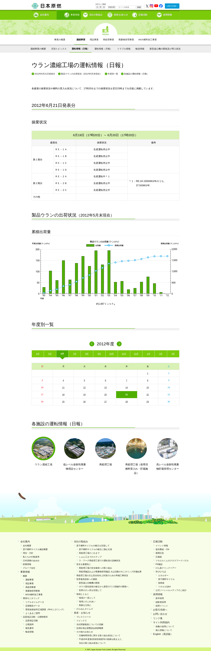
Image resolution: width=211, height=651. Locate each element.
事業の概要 (59, 38)
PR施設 (159, 563)
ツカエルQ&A (164, 585)
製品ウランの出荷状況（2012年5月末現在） (81, 73)
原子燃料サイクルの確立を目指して (92, 544)
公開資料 (29, 623)
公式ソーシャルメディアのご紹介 (171, 589)
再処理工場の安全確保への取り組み (95, 567)
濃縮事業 (80, 38)
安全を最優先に (83, 563)
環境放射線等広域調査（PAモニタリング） (45, 608)
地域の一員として (87, 597)
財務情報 (27, 563)
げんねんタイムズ (84, 608)
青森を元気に (85, 604)
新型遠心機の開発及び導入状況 (165, 47)
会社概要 (27, 544)
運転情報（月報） (103, 47)
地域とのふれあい (87, 600)
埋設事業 (94, 38)
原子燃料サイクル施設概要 (35, 548)
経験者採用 (161, 601)
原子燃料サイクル (166, 578)
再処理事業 (108, 38)
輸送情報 (139, 47)
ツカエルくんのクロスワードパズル (172, 559)
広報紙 (159, 556)
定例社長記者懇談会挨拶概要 (89, 627)
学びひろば (161, 571)
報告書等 (29, 627)
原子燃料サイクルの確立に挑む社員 (95, 548)
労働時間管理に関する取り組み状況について (99, 634)
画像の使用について (165, 625)
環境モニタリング (31, 597)
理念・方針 (28, 552)
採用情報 (167, 14)
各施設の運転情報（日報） (136, 73)
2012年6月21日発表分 (45, 73)
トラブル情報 (123, 47)
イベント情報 (162, 544)
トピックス (81, 619)
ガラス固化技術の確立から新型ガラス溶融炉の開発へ (104, 585)
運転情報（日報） (80, 47)
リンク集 (158, 617)
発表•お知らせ (121, 14)
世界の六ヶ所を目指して (90, 589)
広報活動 (142, 14)
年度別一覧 (113, 73)
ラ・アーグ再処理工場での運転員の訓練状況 (99, 559)
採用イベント (162, 605)
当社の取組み (96, 14)
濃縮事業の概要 (38, 47)
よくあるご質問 (32, 612)
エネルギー (163, 574)
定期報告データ (32, 605)
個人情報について (164, 629)
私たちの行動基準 (31, 556)
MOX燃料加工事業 (147, 38)
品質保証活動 (31, 619)
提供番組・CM (162, 548)
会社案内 (44, 14)
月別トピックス (59, 47)
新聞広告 (160, 552)
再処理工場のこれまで (89, 552)
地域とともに (82, 593)
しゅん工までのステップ (90, 556)
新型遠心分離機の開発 (89, 582)
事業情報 (69, 14)
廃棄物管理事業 (126, 38)
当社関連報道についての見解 (89, 623)
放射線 (161, 582)
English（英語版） (163, 633)
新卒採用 (160, 597)
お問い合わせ (160, 613)
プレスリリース (83, 616)
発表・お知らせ (82, 612)
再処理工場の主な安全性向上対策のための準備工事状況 (102, 574)
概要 (25, 575)
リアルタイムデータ (34, 601)
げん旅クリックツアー (166, 567)
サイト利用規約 (161, 621)
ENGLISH (111, 7)
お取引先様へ (172, 6)
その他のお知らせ (84, 631)
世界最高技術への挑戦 (86, 578)
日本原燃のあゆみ (31, 559)
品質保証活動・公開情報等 (35, 616)
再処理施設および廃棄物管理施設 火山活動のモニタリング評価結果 (110, 571)
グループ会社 (29, 567)
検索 (139, 7)
